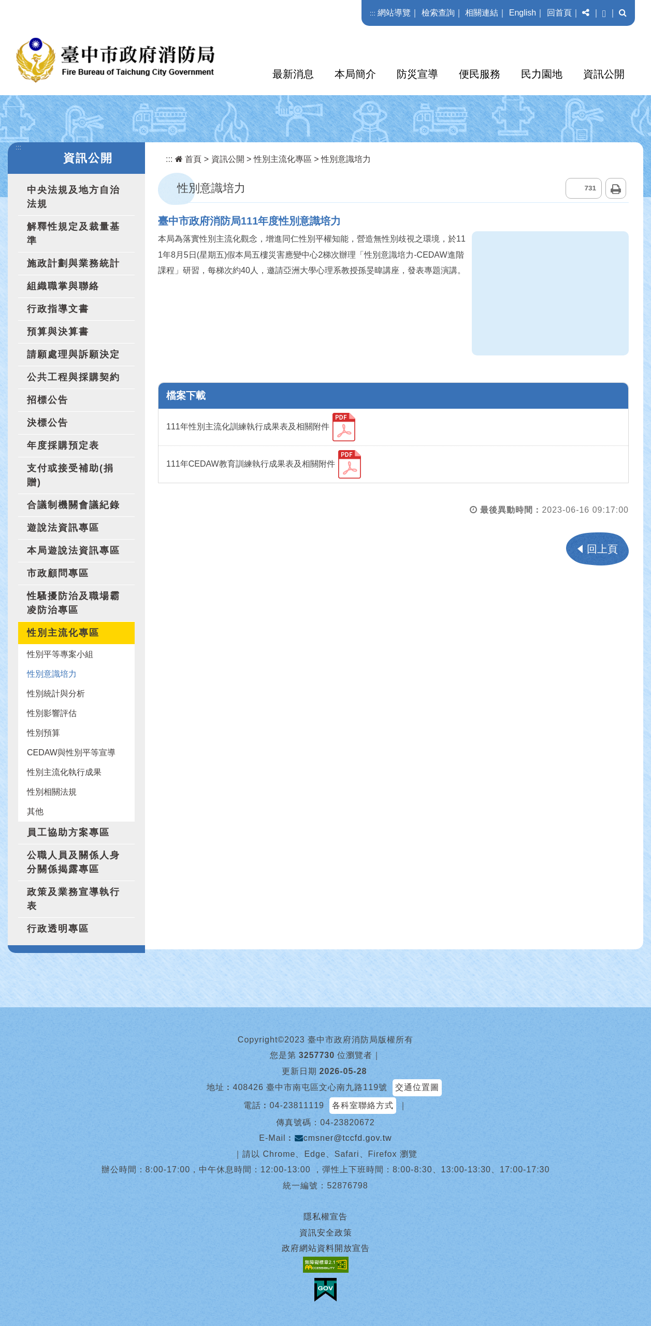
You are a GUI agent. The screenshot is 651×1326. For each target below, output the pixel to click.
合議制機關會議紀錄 (73, 505)
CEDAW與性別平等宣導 (71, 752)
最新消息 (293, 74)
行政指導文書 (58, 309)
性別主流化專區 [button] (63, 633)
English (522, 12)
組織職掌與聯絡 (63, 286)
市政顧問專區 (58, 573)
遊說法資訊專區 (63, 528)
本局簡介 (355, 74)
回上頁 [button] (602, 549)
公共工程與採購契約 (73, 377)
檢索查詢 (438, 12)
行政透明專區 (58, 928)
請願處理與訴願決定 (73, 354)
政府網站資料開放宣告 (326, 1248)
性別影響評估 (52, 713)
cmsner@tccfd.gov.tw (343, 1138)
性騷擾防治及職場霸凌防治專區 (73, 603)
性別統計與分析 (56, 693)
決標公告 (47, 423)
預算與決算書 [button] (58, 331)
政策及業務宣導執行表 (73, 899)
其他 (35, 811)
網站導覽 (394, 12)
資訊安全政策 (325, 1232)
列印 (615, 188)
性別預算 (43, 732)
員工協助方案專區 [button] (68, 832)
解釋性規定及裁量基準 (73, 233)
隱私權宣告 (325, 1216)
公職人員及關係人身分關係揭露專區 (73, 862)
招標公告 (47, 400)
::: (372, 13)
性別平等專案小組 (60, 654)
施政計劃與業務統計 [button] (73, 263)
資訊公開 (604, 74)
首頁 (188, 159)
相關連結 (481, 12)
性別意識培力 (52, 673)
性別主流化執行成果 (64, 772)
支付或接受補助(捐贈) (70, 475)
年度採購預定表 (63, 445)
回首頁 (559, 12)
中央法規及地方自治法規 (73, 197)
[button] (585, 13)
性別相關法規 (52, 791)
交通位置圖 (417, 1087)
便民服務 (479, 74)
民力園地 (541, 74)
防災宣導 (417, 74)
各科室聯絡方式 (363, 1105)
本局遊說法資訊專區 (73, 550)
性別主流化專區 (283, 159)
